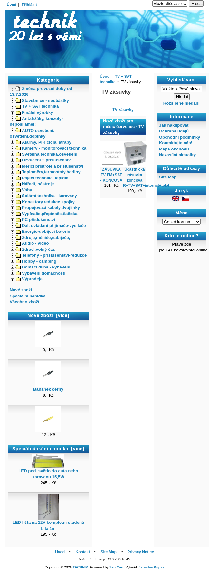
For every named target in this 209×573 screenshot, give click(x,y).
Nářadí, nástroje (35, 183)
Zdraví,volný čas (35, 249)
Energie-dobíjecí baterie (43, 231)
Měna (181, 212)
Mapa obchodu (174, 149)
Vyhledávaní (181, 79)
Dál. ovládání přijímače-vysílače (51, 225)
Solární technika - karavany (46, 195)
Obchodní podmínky (179, 137)
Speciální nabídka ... (30, 296)
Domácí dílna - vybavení (43, 267)
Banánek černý (48, 387)
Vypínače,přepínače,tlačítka (47, 213)
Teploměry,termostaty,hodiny (48, 171)
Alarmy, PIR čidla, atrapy (43, 142)
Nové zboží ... (23, 289)
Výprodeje (29, 279)
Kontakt (82, 552)
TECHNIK (80, 567)
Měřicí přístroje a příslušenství (49, 166)
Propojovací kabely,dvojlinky (48, 207)
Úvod (11, 5)
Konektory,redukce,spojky (45, 201)
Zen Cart (116, 567)
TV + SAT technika (37, 106)
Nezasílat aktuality (177, 154)
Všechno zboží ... (27, 301)
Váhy (24, 189)
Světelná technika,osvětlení (46, 154)
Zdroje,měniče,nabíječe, (43, 237)
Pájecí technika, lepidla (42, 178)
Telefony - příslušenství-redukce (51, 255)
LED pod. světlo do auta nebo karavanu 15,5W (48, 471)
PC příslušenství (35, 219)
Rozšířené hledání (181, 103)
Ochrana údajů (174, 131)
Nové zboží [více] (48, 315)
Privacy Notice (140, 552)
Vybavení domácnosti (40, 273)
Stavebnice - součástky (42, 100)
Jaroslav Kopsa (152, 567)
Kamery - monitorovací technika (51, 148)
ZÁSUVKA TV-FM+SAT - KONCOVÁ (111, 175)
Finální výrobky (34, 112)
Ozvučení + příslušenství (44, 160)
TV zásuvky (122, 109)
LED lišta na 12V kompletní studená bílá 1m (48, 523)
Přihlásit (29, 5)
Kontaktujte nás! (175, 143)
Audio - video (32, 243)
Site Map (167, 177)
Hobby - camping (36, 261)
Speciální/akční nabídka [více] (48, 448)
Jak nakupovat (174, 125)
